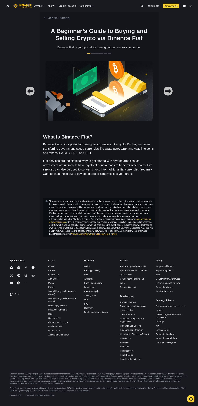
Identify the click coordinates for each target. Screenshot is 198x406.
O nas (51, 266)
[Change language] (184, 6)
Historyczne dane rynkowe (168, 283)
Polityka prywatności (57, 305)
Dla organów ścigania (166, 342)
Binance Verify (162, 330)
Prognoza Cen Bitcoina (130, 326)
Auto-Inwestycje (91, 291)
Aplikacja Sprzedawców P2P (133, 266)
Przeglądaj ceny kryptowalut (133, 306)
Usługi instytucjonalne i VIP (132, 279)
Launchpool (89, 287)
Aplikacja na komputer (58, 335)
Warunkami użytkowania (82, 234)
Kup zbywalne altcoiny (130, 359)
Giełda (87, 266)
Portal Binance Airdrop (166, 338)
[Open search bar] (141, 6)
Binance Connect (128, 287)
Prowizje (160, 321)
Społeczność (54, 318)
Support (159, 310)
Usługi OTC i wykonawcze (168, 279)
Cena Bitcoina (126, 310)
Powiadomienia (55, 326)
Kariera (51, 270)
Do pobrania (54, 330)
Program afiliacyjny (164, 266)
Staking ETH (90, 295)
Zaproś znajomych (164, 270)
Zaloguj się (153, 6)
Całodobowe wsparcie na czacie (171, 306)
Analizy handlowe (164, 287)
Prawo (51, 287)
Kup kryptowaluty (92, 270)
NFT (86, 299)
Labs (122, 283)
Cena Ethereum (127, 314)
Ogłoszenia (53, 274)
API (157, 326)
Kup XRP (124, 346)
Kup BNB (124, 342)
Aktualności (53, 279)
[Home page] (22, 6)
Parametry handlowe (165, 334)
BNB (158, 274)
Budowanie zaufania (57, 310)
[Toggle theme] (191, 6)
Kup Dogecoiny (127, 351)
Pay (86, 274)
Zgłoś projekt (126, 274)
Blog (50, 314)
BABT (87, 304)
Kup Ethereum (126, 355)
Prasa (51, 283)
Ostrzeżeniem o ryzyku (105, 234)
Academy (88, 279)
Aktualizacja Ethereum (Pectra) (134, 334)
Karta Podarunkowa (93, 283)
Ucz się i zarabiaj (128, 302)
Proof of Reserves (164, 291)
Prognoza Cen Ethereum (131, 330)
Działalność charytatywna (96, 312)
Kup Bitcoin (125, 338)
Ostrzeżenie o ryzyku (58, 322)
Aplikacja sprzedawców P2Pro (134, 270)
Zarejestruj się (171, 6)
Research (88, 308)
